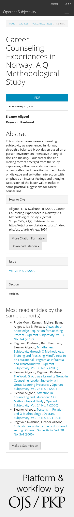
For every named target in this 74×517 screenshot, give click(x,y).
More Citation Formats (28, 238)
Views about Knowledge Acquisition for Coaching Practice (38, 331)
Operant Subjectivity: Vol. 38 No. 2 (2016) (36, 366)
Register (53, 4)
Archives (23, 23)
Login (68, 4)
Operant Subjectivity (19, 11)
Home (12, 23)
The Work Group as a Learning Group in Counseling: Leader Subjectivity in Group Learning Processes (41, 380)
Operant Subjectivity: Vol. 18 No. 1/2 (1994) (37, 416)
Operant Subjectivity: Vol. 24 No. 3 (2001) (38, 387)
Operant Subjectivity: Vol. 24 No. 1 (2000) (36, 403)
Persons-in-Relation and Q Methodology (38, 411)
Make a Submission (25, 446)
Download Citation (25, 246)
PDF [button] (37, 97)
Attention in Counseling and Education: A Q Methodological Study (35, 397)
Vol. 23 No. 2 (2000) (42, 23)
